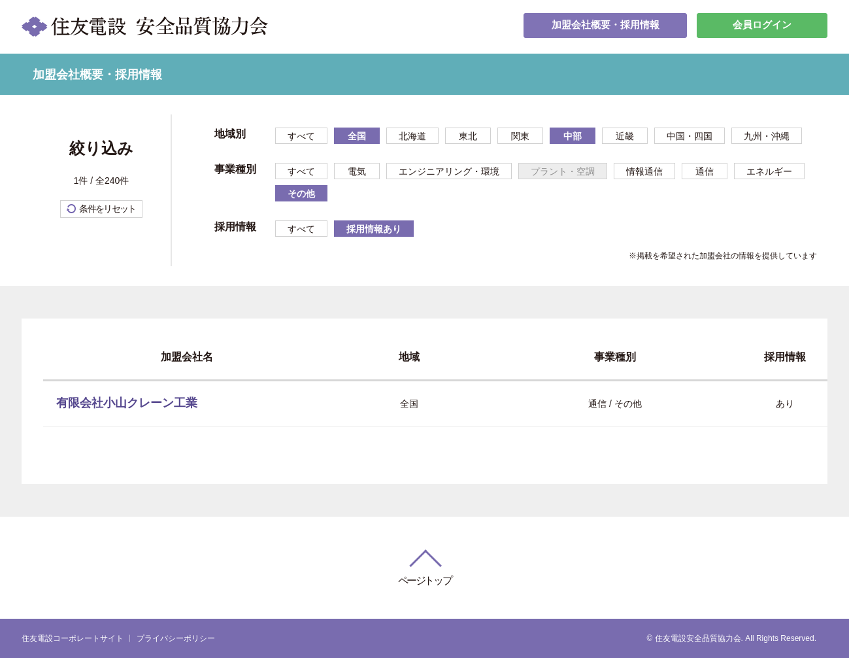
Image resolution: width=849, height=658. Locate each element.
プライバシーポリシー (176, 638)
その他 (301, 193)
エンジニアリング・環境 (449, 171)
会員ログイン (762, 26)
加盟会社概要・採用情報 (605, 26)
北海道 (412, 136)
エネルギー (769, 171)
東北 (468, 136)
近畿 (625, 136)
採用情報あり (373, 229)
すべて (301, 136)
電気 (357, 171)
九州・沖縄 (767, 136)
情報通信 (644, 171)
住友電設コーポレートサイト (73, 638)
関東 (520, 136)
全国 (357, 136)
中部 (572, 136)
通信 (704, 171)
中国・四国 (689, 136)
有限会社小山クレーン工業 (126, 402)
